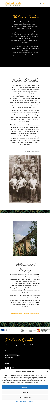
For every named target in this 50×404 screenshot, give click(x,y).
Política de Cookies (21, 401)
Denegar (25, 392)
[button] (47, 372)
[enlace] (41, 4)
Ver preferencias (25, 397)
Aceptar (25, 387)
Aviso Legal (30, 401)
